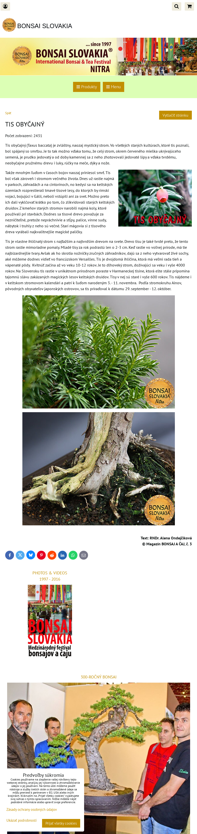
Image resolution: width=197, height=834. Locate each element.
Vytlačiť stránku (175, 115)
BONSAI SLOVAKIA (44, 25)
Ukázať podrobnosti (21, 820)
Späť (8, 113)
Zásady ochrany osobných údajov (31, 809)
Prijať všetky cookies (61, 823)
